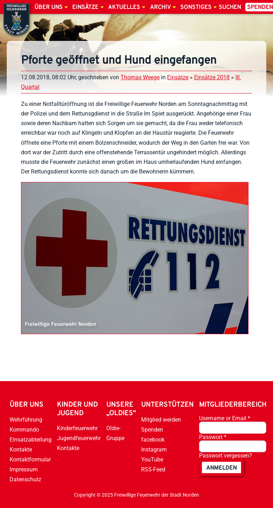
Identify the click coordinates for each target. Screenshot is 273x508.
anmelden (221, 468)
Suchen (230, 7)
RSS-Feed (153, 469)
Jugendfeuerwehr (79, 438)
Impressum (24, 469)
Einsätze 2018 (212, 77)
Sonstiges (196, 7)
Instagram (154, 449)
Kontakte (21, 449)
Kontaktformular (30, 459)
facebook (153, 439)
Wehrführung (26, 419)
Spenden (152, 429)
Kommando (24, 429)
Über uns (48, 7)
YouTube (152, 459)
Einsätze (85, 7)
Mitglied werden (161, 419)
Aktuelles (124, 7)
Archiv (160, 7)
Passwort (212, 437)
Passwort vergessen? (225, 455)
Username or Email (224, 418)
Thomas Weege (140, 77)
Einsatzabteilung (31, 439)
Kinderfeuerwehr (77, 428)
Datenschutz (25, 479)
